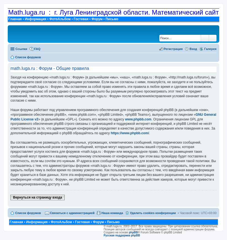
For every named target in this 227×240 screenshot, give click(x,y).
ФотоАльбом (59, 19)
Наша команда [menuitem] (112, 213)
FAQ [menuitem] (37, 49)
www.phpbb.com (138, 119)
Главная (15, 19)
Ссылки (21, 49)
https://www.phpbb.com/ (130, 133)
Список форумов (28, 213)
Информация (35, 19)
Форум (96, 19)
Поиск (205, 38)
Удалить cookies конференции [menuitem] (153, 213)
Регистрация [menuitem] (173, 49)
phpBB (133, 232)
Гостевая (81, 19)
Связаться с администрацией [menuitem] (72, 213)
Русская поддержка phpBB (122, 235)
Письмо (111, 19)
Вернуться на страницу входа (37, 197)
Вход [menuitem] (193, 49)
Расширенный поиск (213, 38)
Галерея (210, 49)
